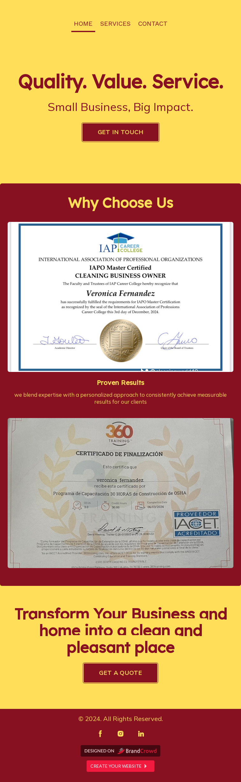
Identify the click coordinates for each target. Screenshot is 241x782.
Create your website (120, 766)
